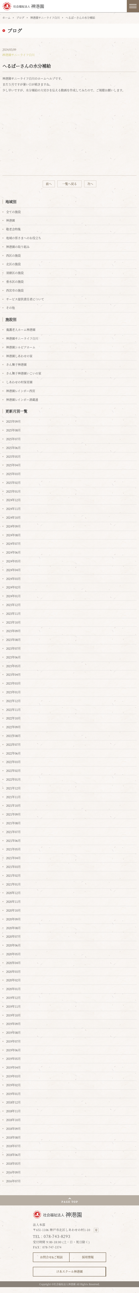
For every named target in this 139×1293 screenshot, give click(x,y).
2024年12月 (13, 500)
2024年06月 (13, 552)
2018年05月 (13, 1163)
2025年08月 (13, 430)
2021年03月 (13, 867)
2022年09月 (13, 727)
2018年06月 (13, 1155)
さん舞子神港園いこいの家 (23, 373)
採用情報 (88, 1257)
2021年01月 (13, 884)
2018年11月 (13, 1111)
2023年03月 (13, 683)
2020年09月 (13, 919)
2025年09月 (13, 421)
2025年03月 (13, 474)
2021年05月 (13, 849)
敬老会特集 (13, 229)
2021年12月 (13, 788)
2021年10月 (13, 805)
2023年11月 (13, 613)
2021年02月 (13, 875)
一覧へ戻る (69, 184)
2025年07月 (13, 439)
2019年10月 (13, 1015)
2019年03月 (13, 1076)
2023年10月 (13, 622)
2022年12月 (13, 701)
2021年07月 (13, 832)
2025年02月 (13, 482)
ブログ (20, 18)
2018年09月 (13, 1128)
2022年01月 (13, 779)
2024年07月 (13, 543)
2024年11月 (13, 509)
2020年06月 (13, 945)
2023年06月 (13, 657)
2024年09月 (13, 526)
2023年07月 (13, 648)
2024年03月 (13, 579)
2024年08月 (13, 535)
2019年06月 (13, 1050)
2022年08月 (13, 736)
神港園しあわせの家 (19, 356)
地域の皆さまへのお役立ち (23, 238)
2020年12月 (13, 893)
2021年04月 (13, 858)
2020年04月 (13, 963)
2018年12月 (13, 1102)
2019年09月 (13, 1024)
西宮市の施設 (15, 290)
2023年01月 (13, 692)
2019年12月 (13, 997)
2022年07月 (13, 744)
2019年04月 (13, 1067)
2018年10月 (13, 1120)
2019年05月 (13, 1058)
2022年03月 (13, 762)
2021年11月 (13, 797)
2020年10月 (13, 910)
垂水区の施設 (15, 281)
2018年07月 (13, 1146)
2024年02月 (13, 587)
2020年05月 (13, 954)
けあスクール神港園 (69, 1271)
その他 (10, 308)
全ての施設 (13, 212)
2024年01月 (13, 596)
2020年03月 (13, 971)
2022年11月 (13, 709)
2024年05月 (13, 561)
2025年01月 (13, 491)
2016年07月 (13, 1181)
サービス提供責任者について (25, 299)
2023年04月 (13, 674)
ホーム (6, 18)
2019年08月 (13, 1032)
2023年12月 (13, 605)
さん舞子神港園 (16, 364)
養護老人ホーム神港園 (20, 330)
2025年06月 (13, 448)
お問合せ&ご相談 (51, 1257)
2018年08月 (13, 1137)
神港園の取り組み (18, 247)
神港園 (10, 220)
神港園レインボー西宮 (20, 391)
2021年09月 (13, 814)
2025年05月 (13, 456)
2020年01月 (13, 989)
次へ (90, 184)
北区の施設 (13, 264)
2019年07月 (13, 1041)
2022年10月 (13, 718)
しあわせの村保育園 (19, 382)
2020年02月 (13, 980)
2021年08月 (13, 823)
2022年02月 (13, 770)
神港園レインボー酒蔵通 (22, 400)
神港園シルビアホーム (20, 347)
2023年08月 (13, 639)
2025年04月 (13, 465)
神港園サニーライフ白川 (45, 18)
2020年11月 (13, 901)
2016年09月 (13, 1172)
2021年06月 (13, 840)
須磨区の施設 (15, 273)
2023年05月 (13, 666)
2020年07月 (13, 936)
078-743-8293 (57, 1236)
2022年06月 (13, 753)
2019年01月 (13, 1094)
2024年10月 (13, 517)
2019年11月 (13, 1006)
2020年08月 (13, 928)
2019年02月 (13, 1085)
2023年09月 (13, 631)
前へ (49, 184)
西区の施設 (13, 255)
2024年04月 (13, 570)
